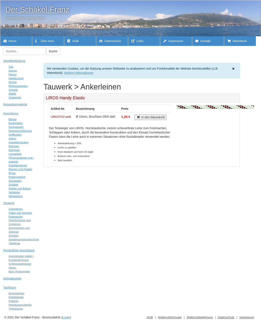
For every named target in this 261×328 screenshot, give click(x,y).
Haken (12, 138)
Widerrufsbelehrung (200, 317)
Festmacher (16, 216)
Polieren (13, 301)
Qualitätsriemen (18, 165)
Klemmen (14, 150)
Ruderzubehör (17, 177)
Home (9, 41)
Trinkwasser (16, 308)
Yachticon (9, 287)
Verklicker (14, 192)
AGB (73, 41)
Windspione (16, 196)
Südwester (15, 97)
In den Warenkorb (150, 117)
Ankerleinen (16, 209)
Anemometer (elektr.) (21, 256)
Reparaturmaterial (15, 104)
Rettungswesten (18, 86)
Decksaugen (16, 127)
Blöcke (13, 119)
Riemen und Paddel (20, 169)
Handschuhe (16, 78)
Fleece (13, 74)
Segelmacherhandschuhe (24, 239)
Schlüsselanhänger (20, 263)
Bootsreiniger (16, 293)
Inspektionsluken (19, 142)
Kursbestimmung (19, 260)
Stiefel (12, 93)
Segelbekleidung (14, 61)
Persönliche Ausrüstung (19, 250)
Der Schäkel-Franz (37, 9)
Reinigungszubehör (20, 304)
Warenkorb (237, 41)
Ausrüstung (10, 113)
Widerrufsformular (170, 317)
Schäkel (13, 184)
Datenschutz (110, 41)
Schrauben (15, 180)
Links (137, 41)
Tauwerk (8, 203)
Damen (13, 70)
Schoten (13, 235)
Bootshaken (16, 123)
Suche (53, 51)
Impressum (173, 41)
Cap (11, 66)
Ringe (12, 173)
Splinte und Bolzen (20, 188)
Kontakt (202, 41)
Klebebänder (16, 297)
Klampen (14, 146)
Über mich (44, 41)
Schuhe (13, 89)
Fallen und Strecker (20, 212)
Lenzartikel (15, 153)
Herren (13, 82)
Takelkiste (14, 243)
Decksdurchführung (20, 130)
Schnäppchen (12, 278)
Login (66, 317)
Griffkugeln (15, 134)
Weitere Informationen (78, 73)
